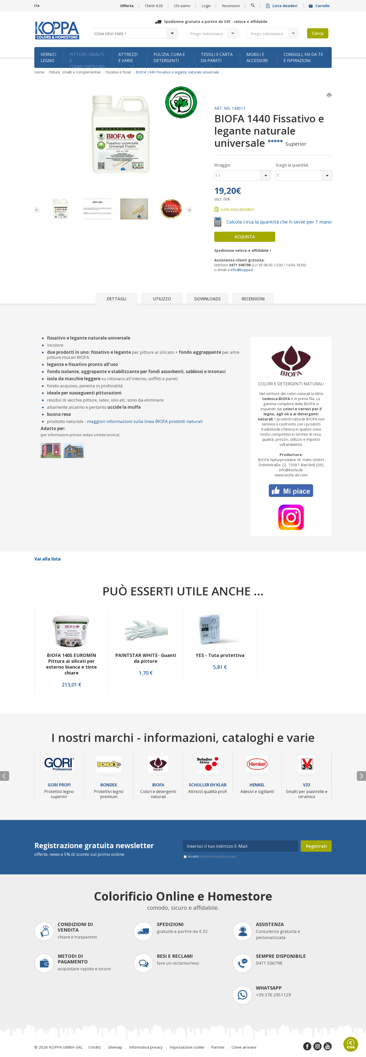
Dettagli (116, 299)
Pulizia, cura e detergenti (169, 57)
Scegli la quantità (292, 165)
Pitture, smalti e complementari (87, 60)
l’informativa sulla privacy (218, 856)
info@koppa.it (242, 269)
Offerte (127, 5)
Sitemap (115, 1047)
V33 (306, 785)
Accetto (212, 856)
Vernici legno (48, 57)
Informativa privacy (146, 1047)
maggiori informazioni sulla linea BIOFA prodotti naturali (145, 421)
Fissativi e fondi (118, 72)
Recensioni (231, 5)
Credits (94, 1047)
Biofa (158, 785)
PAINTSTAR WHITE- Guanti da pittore (145, 658)
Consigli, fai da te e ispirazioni (303, 57)
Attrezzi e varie (128, 57)
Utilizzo (162, 299)
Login (206, 5)
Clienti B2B (154, 5)
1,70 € (146, 673)
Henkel (257, 785)
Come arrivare (244, 1047)
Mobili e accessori (257, 57)
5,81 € (220, 667)
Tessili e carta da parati (217, 57)
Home (39, 72)
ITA (36, 6)
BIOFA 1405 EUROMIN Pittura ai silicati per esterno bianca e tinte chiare (71, 664)
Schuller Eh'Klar (207, 785)
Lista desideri (282, 5)
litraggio (222, 165)
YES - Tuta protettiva (220, 655)
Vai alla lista (47, 559)
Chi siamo (182, 5)
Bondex (108, 785)
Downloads (207, 299)
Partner (218, 1047)
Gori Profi (59, 785)
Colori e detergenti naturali (291, 384)
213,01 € (71, 684)
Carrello (320, 5)
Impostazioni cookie (187, 1047)
